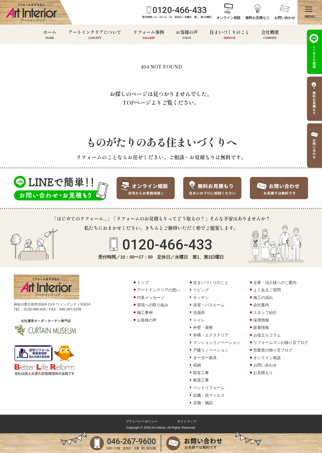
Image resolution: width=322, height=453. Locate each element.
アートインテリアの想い (158, 290)
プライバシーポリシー (142, 421)
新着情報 (261, 327)
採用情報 (261, 320)
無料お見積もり (257, 18)
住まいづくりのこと (229, 34)
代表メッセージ (150, 297)
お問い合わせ (284, 18)
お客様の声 (187, 34)
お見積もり (263, 373)
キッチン (201, 297)
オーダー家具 (205, 358)
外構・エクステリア (210, 335)
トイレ (199, 320)
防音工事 (201, 373)
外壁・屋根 (203, 327)
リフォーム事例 (148, 34)
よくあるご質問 (267, 290)
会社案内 (261, 305)
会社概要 (270, 34)
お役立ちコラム (267, 335)
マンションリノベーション (216, 342)
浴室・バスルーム (209, 305)
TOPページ (136, 102)
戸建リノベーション (210, 350)
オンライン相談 (228, 18)
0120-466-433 (179, 10)
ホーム (49, 34)
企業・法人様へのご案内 (274, 282)
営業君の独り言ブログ (273, 350)
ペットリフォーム (209, 388)
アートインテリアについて (94, 34)
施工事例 (145, 312)
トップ (143, 282)
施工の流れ (263, 297)
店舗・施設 (203, 403)
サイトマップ (186, 421)
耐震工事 (201, 380)
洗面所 (199, 312)
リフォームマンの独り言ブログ (280, 342)
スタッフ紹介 (265, 312)
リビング (201, 290)
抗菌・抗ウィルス (209, 395)
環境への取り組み (152, 305)
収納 (197, 365)
